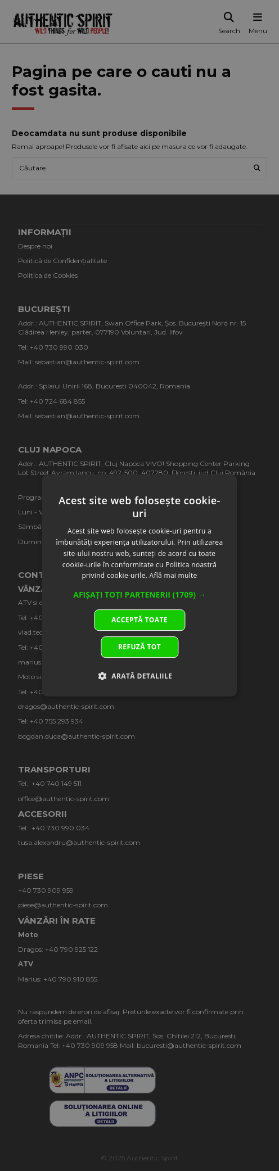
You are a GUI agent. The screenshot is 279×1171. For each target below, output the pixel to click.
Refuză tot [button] (139, 647)
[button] (139, 595)
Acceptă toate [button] (139, 620)
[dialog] (139, 585)
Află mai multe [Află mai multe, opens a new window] (173, 576)
